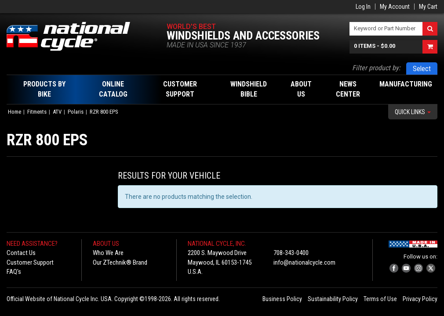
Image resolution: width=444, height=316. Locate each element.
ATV (57, 111)
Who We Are (108, 253)
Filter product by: (376, 68)
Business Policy (282, 298)
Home (14, 111)
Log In (363, 6)
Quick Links (413, 111)
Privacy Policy (420, 298)
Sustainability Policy (333, 298)
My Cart (428, 6)
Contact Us (21, 253)
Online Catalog (113, 89)
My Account (395, 6)
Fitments (37, 111)
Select (422, 69)
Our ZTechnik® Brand (120, 262)
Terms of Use (380, 298)
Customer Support (30, 262)
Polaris (76, 111)
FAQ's (14, 272)
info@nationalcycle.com (304, 262)
